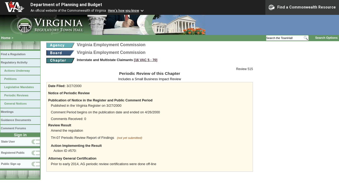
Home (6, 38)
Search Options (326, 37)
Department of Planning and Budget (66, 4)
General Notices (15, 103)
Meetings (7, 111)
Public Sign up (10, 163)
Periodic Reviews (16, 95)
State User (8, 141)
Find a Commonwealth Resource (302, 7)
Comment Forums (13, 128)
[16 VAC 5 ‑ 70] (145, 60)
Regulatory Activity (14, 62)
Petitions (10, 78)
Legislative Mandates (19, 87)
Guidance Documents (16, 120)
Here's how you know (123, 10)
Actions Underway (17, 70)
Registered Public (13, 152)
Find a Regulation (13, 54)
